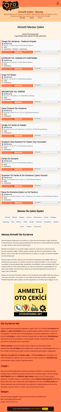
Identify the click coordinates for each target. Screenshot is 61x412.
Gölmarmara (38, 217)
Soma (22, 226)
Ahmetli (7, 217)
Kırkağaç (53, 217)
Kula (12, 222)
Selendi (56, 222)
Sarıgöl (31, 222)
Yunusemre (37, 226)
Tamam (45, 408)
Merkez (18, 222)
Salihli (25, 222)
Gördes (46, 217)
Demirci (29, 217)
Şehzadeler (47, 222)
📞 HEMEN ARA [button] (17, 52)
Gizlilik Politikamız (36, 408)
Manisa (32, 18)
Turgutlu (28, 226)
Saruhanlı (39, 222)
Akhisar (14, 217)
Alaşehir (21, 217)
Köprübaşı (6, 222)
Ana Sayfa (22, 18)
